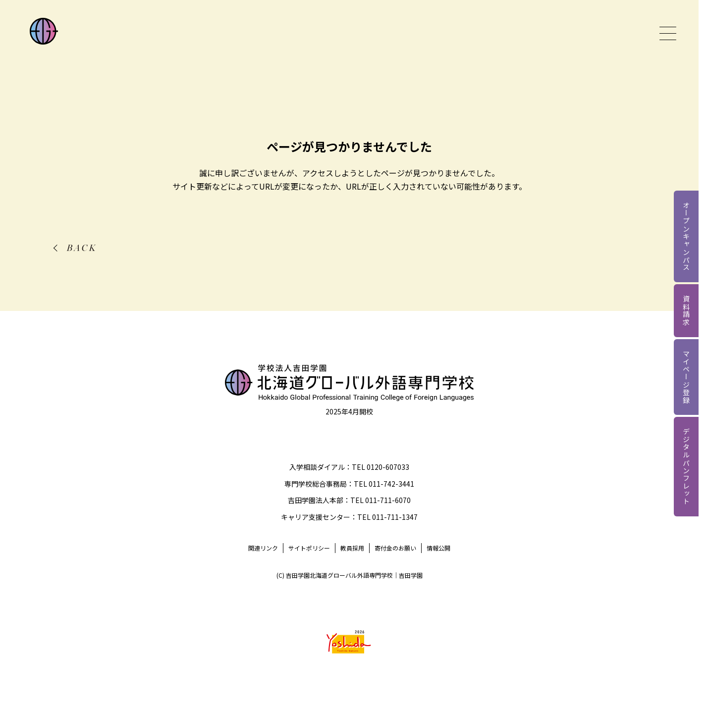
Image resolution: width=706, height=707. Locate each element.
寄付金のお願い (395, 548)
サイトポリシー (309, 548)
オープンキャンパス (686, 236)
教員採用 (352, 548)
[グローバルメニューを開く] (667, 33)
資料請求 (686, 310)
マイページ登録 (686, 377)
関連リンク (263, 548)
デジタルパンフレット (686, 466)
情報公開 (438, 548)
